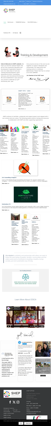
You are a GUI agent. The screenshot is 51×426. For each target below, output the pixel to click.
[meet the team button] (39, 78)
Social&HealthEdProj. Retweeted (25, 351)
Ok (21, 423)
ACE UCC (20, 353)
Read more (28, 423)
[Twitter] (14, 402)
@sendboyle (28, 367)
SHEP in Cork (7, 415)
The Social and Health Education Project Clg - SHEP (9, 354)
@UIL (25, 375)
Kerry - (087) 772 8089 (32, 408)
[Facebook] (10, 402)
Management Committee (9, 408)
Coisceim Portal (16, 411)
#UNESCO (21, 375)
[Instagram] (18, 402)
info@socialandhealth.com (9, 3)
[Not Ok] (49, 422)
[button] (20, 32)
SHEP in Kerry (7, 417)
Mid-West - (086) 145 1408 (33, 405)
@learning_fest (22, 372)
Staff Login (15, 409)
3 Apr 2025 (26, 353)
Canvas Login (6, 409)
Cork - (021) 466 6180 (32, 403)
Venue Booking (7, 411)
